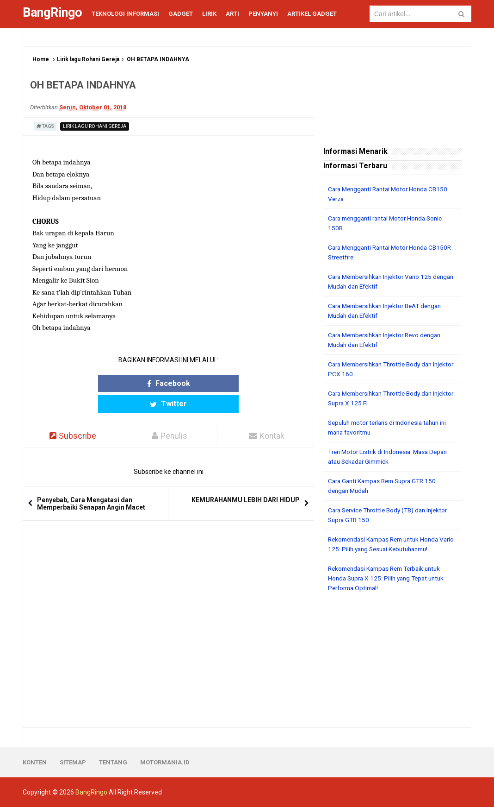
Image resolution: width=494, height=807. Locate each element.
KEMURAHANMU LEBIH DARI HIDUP (245, 479)
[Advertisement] (392, 660)
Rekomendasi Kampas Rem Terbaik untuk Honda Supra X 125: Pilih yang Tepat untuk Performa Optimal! (389, 578)
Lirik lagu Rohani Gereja (88, 59)
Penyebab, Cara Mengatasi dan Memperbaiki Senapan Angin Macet (91, 483)
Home (40, 59)
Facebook (132, 383)
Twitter (204, 383)
